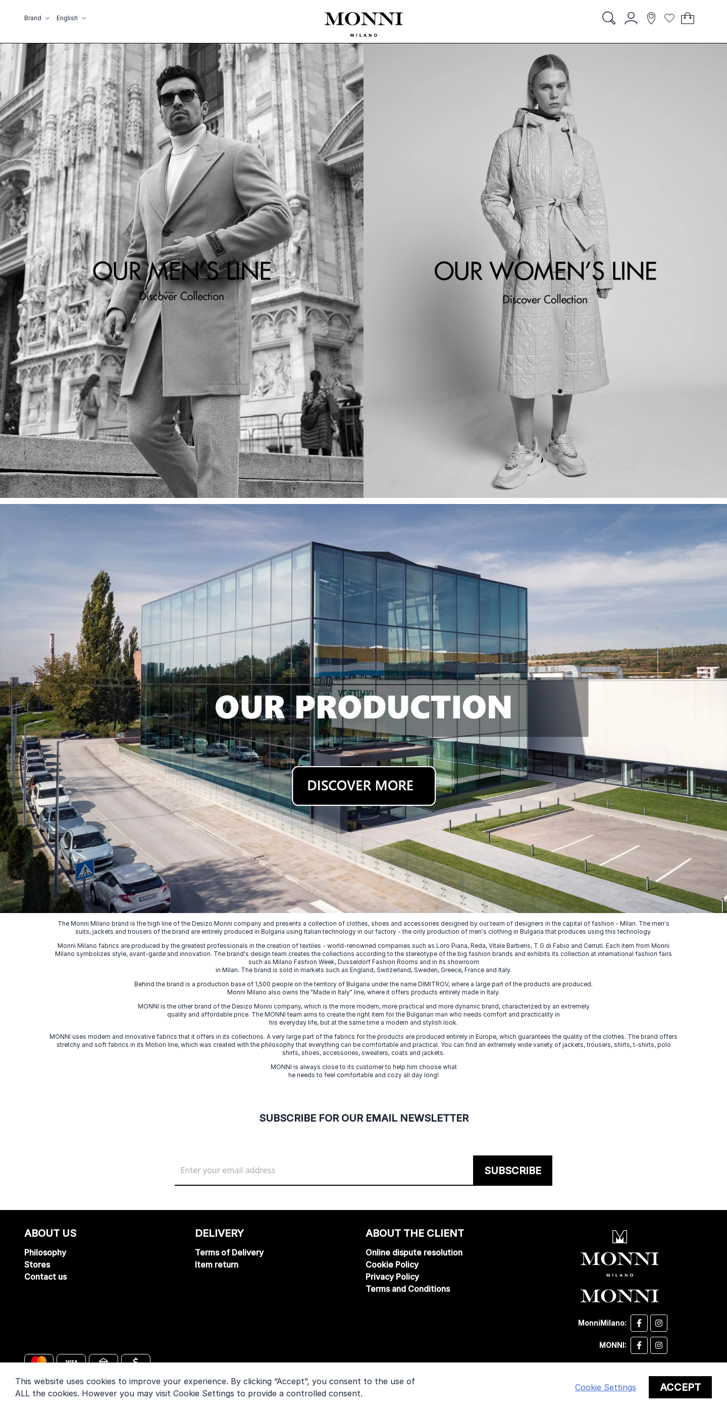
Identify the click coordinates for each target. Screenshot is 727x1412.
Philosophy (45, 1252)
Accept (680, 1387)
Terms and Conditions (408, 1289)
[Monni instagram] (658, 1345)
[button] (38, 18)
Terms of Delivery (229, 1252)
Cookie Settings (605, 1387)
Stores (37, 1264)
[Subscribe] (512, 1170)
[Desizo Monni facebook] (639, 1323)
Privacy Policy (392, 1277)
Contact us (45, 1277)
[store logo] (364, 24)
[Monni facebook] (639, 1345)
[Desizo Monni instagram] (658, 1323)
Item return (216, 1264)
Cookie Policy (392, 1264)
